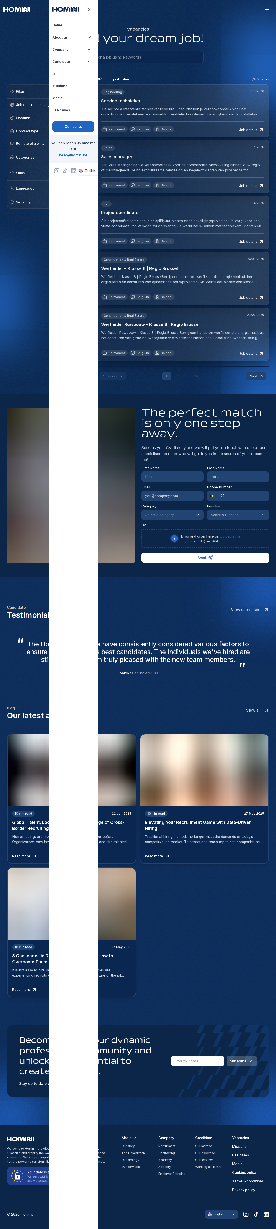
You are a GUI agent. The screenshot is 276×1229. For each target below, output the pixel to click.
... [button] (186, 376)
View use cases (250, 609)
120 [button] (196, 376)
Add (78, 157)
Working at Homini (208, 1167)
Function (214, 506)
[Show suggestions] (199, 515)
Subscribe (241, 1061)
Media (237, 1164)
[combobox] (168, 515)
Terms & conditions (248, 1181)
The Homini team (134, 1153)
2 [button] (178, 376)
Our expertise (205, 1153)
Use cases (240, 1155)
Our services (131, 1167)
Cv (143, 525)
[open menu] (267, 9)
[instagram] (246, 1214)
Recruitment (166, 1146)
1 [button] (166, 376)
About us (129, 1138)
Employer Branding (172, 1173)
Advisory (164, 1167)
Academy (165, 1160)
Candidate (203, 1138)
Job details (251, 129)
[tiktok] (256, 1214)
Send (205, 557)
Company (166, 1138)
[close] (78, 118)
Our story (128, 1146)
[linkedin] (266, 1214)
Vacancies (240, 1138)
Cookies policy (244, 1172)
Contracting (166, 1153)
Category (148, 506)
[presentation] (205, 538)
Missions (239, 1146)
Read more (24, 856)
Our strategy (130, 1160)
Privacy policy (243, 1190)
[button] (256, 376)
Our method (203, 1146)
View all (257, 710)
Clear (76, 91)
